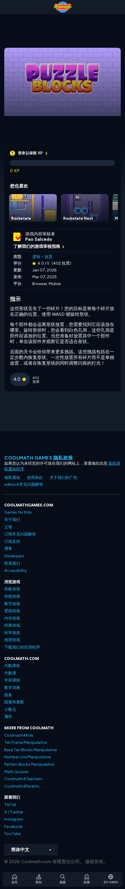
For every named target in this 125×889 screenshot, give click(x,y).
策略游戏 (12, 589)
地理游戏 (12, 639)
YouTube (12, 833)
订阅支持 (12, 541)
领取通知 (12, 477)
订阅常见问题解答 (20, 534)
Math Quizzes (16, 771)
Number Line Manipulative (27, 757)
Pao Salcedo (38, 239)
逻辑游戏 (12, 610)
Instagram (13, 819)
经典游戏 (12, 625)
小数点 (10, 709)
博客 (8, 548)
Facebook (13, 826)
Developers (14, 556)
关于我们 (12, 519)
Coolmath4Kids (18, 735)
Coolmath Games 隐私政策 (38, 458)
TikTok (10, 804)
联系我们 (12, 563)
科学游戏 (12, 632)
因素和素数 (14, 702)
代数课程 (12, 665)
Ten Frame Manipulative (25, 742)
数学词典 (12, 687)
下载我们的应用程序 (22, 647)
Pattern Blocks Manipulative (29, 764)
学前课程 (12, 680)
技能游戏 (12, 596)
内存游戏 (12, 618)
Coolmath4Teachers (23, 778)
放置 (48, 256)
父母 (8, 527)
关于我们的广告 (63, 477)
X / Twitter (13, 812)
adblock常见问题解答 (23, 484)
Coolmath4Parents (21, 786)
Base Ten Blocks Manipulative (30, 749)
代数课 (10, 673)
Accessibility (15, 570)
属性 (8, 716)
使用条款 (35, 477)
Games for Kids (18, 512)
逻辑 (36, 256)
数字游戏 (12, 603)
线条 (8, 695)
